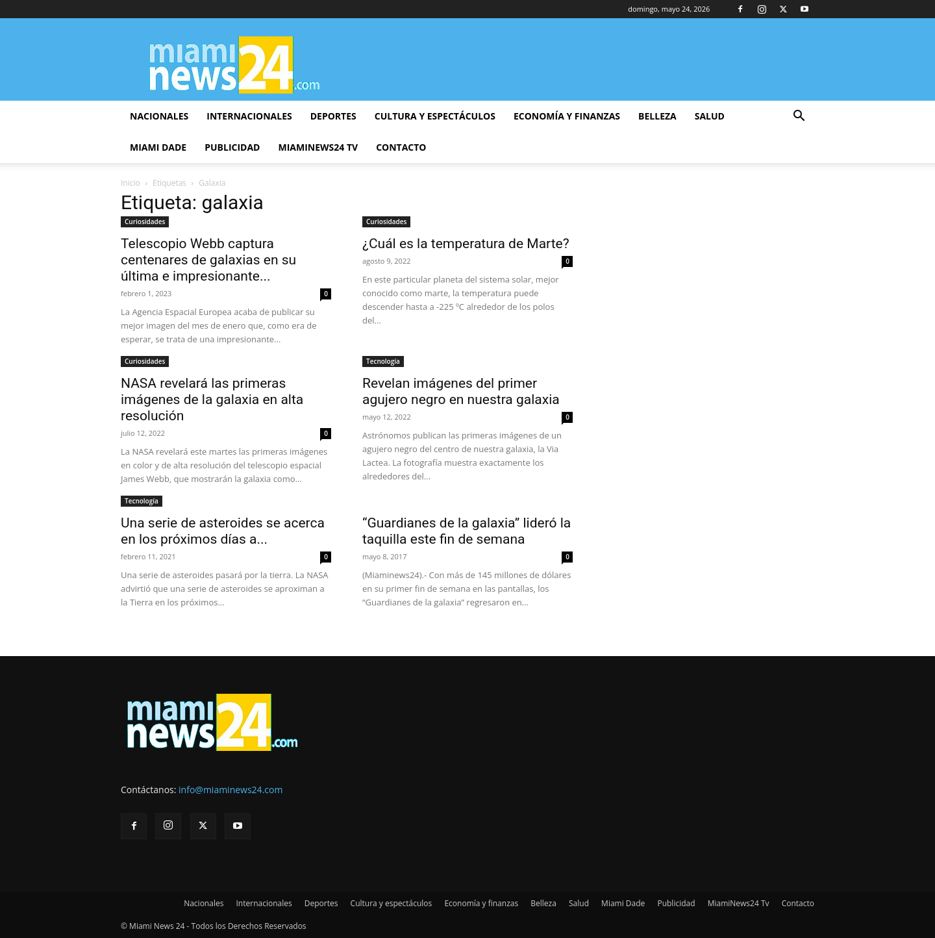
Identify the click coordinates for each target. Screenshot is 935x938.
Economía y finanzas (567, 116)
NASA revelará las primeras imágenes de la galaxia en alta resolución (212, 399)
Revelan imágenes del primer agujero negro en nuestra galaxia (461, 391)
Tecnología (383, 361)
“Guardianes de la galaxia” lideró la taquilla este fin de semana (466, 531)
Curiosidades (145, 221)
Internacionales (249, 116)
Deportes (333, 116)
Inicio (130, 182)
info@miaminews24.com (230, 789)
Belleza (657, 116)
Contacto (401, 147)
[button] (798, 117)
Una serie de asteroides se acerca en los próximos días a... (223, 531)
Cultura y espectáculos (435, 116)
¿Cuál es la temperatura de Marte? (465, 243)
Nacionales (159, 116)
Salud (710, 116)
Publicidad (232, 147)
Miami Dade (158, 147)
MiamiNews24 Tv (318, 147)
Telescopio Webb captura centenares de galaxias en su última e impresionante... (208, 260)
